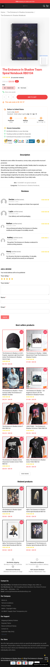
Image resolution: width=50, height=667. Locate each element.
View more (25, 473)
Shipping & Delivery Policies (9, 620)
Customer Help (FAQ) (7, 631)
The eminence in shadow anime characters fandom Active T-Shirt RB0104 (12, 462)
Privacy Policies (6, 606)
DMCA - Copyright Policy (8, 608)
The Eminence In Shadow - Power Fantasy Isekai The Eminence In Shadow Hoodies (12, 392)
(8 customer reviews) (17, 77)
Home (3, 12)
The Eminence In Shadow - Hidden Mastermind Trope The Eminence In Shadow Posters (37, 355)
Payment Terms (6, 623)
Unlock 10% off (46, 658)
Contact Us (4, 629)
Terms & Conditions (7, 603)
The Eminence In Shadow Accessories (20, 12)
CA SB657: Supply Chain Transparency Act (14, 611)
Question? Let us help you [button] (41, 664)
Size (3, 84)
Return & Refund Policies (8, 626)
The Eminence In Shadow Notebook (13, 15)
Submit (5, 317)
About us (4, 600)
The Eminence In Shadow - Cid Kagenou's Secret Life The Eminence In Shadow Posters (35, 392)
